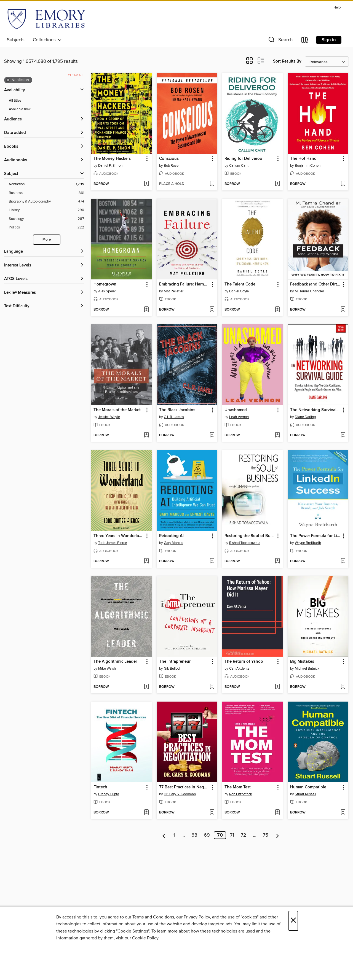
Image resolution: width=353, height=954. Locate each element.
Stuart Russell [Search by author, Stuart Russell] (305, 794)
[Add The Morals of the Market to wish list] (146, 435)
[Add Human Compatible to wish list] (342, 812)
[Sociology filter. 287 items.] (46, 219)
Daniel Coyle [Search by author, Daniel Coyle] (239, 291)
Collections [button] (47, 40)
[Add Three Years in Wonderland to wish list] (146, 561)
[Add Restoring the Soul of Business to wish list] (277, 561)
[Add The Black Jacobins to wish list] (211, 435)
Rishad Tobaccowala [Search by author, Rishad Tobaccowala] (244, 543)
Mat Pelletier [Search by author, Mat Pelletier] (173, 291)
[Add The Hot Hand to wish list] (342, 184)
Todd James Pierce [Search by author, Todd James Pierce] (112, 543)
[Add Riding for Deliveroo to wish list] (277, 184)
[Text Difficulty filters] (44, 306)
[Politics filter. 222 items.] (46, 227)
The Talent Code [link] (239, 284)
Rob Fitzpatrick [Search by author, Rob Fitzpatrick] (240, 794)
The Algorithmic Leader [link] (115, 661)
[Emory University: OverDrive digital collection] (46, 19)
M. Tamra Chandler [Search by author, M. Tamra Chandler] (309, 291)
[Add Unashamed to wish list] (277, 435)
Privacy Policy (197, 917)
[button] (280, 41)
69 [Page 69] (207, 835)
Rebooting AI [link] (171, 535)
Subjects (16, 40)
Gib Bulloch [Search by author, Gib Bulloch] (172, 668)
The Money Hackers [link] (112, 158)
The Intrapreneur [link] (175, 661)
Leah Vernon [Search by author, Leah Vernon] (239, 417)
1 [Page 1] (174, 835)
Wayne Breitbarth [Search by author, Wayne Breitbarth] (308, 543)
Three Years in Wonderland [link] (118, 535)
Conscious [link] (169, 158)
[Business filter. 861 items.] (46, 193)
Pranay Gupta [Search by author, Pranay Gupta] (108, 794)
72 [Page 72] (243, 835)
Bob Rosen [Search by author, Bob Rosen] (172, 165)
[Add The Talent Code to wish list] (277, 309)
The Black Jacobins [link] (177, 410)
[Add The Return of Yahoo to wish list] (277, 687)
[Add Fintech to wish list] (146, 812)
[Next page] (277, 835)
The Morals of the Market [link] (117, 410)
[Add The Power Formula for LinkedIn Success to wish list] (342, 561)
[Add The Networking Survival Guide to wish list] (342, 435)
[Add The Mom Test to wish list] (277, 812)
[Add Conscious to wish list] (211, 184)
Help (337, 8)
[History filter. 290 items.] (46, 210)
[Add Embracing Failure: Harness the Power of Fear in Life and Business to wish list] (211, 309)
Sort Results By (287, 61)
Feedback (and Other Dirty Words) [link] (315, 284)
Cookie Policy (145, 938)
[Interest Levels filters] (44, 265)
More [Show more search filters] (46, 239)
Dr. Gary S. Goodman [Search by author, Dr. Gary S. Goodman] (180, 794)
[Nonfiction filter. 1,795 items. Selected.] (46, 184)
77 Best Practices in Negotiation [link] (184, 787)
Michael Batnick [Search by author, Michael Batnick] (307, 668)
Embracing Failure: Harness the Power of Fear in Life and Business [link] (184, 284)
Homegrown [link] (104, 284)
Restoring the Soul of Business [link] (249, 535)
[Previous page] (164, 835)
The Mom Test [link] (237, 787)
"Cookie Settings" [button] (132, 931)
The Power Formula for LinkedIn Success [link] (315, 535)
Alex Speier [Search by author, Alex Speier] (107, 291)
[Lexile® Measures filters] (44, 293)
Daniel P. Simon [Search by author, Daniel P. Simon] (110, 165)
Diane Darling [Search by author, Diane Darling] (305, 417)
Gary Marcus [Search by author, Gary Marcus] (173, 543)
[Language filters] (44, 252)
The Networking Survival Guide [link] (315, 410)
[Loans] (305, 41)
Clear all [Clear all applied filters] (76, 75)
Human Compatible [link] (308, 787)
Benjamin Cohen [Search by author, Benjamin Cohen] (307, 165)
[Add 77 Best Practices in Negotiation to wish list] (211, 812)
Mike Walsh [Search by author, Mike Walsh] (107, 668)
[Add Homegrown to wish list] (146, 309)
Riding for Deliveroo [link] (243, 158)
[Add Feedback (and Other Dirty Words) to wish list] (342, 309)
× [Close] (293, 921)
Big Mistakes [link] (302, 661)
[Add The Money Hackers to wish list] (146, 184)
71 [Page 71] (232, 835)
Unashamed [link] (235, 410)
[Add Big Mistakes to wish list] (342, 687)
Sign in (329, 40)
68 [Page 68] (194, 835)
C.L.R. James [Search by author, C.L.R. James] (174, 417)
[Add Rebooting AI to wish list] (211, 561)
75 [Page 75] (265, 835)
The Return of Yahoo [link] (243, 661)
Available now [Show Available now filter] (20, 109)
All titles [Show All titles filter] (15, 100)
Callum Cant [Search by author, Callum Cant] (238, 165)
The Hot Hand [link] (303, 158)
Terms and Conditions (153, 917)
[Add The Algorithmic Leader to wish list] (146, 687)
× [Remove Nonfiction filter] (8, 80)
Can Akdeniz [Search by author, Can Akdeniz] (239, 668)
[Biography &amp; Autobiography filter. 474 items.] (46, 201)
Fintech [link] (100, 787)
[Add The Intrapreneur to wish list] (211, 687)
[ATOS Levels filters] (44, 279)
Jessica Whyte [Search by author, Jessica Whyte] (109, 417)
